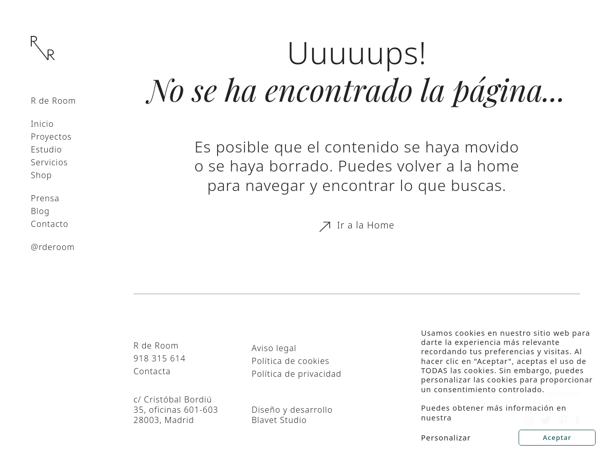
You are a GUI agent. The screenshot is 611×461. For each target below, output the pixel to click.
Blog (40, 211)
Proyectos (51, 136)
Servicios (49, 162)
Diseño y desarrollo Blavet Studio (292, 415)
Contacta (152, 371)
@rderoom (53, 247)
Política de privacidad (296, 373)
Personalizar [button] (446, 437)
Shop (41, 175)
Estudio (46, 149)
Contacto (49, 223)
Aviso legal (274, 348)
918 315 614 (159, 358)
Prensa (45, 198)
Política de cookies (291, 361)
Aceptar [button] (557, 437)
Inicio (42, 123)
